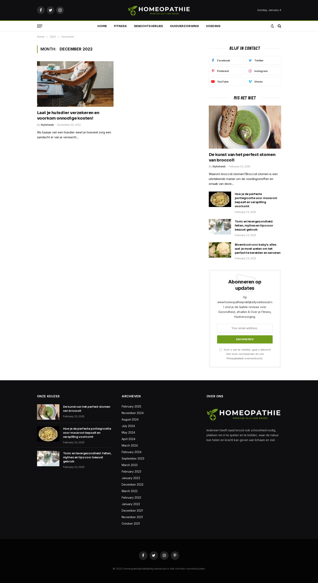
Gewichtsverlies (148, 26)
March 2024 (130, 445)
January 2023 (131, 478)
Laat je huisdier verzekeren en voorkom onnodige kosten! (68, 115)
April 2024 (128, 439)
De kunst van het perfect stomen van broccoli (242, 157)
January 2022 (131, 504)
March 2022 (130, 491)
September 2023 (133, 458)
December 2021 (132, 510)
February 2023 (131, 471)
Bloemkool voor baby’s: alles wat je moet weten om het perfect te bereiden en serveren (258, 249)
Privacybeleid (235, 358)
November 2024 (133, 413)
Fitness (120, 26)
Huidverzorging (184, 26)
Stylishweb (47, 124)
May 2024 (128, 432)
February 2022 (131, 497)
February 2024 (131, 452)
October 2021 (131, 523)
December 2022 (132, 484)
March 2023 (130, 465)
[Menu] (39, 26)
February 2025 (131, 406)
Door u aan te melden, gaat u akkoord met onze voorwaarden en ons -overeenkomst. (245, 354)
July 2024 (128, 426)
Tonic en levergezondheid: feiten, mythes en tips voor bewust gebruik (254, 225)
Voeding (213, 26)
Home (102, 26)
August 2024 (130, 419)
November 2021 (132, 517)
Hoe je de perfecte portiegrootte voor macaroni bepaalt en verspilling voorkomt (256, 200)
